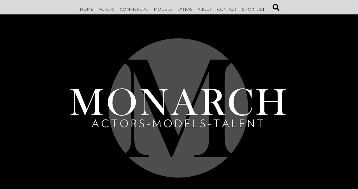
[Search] (276, 9)
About (205, 9)
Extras (184, 9)
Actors (107, 9)
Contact (227, 9)
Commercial (134, 9)
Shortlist (253, 9)
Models (163, 9)
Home (86, 9)
